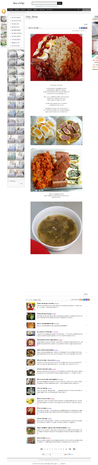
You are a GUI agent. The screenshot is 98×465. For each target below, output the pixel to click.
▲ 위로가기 (63, 463)
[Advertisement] (45, 275)
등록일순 (35, 299)
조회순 (39, 299)
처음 (41, 449)
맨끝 (74, 449)
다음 (70, 449)
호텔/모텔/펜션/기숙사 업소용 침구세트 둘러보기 (47, 6)
